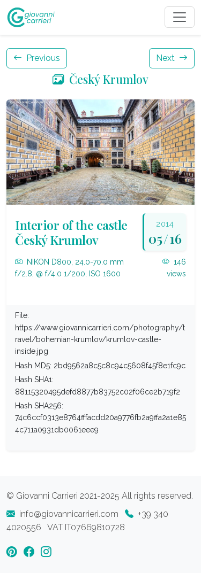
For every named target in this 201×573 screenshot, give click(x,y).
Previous (36, 58)
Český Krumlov (100, 79)
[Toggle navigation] (180, 17)
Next (172, 58)
